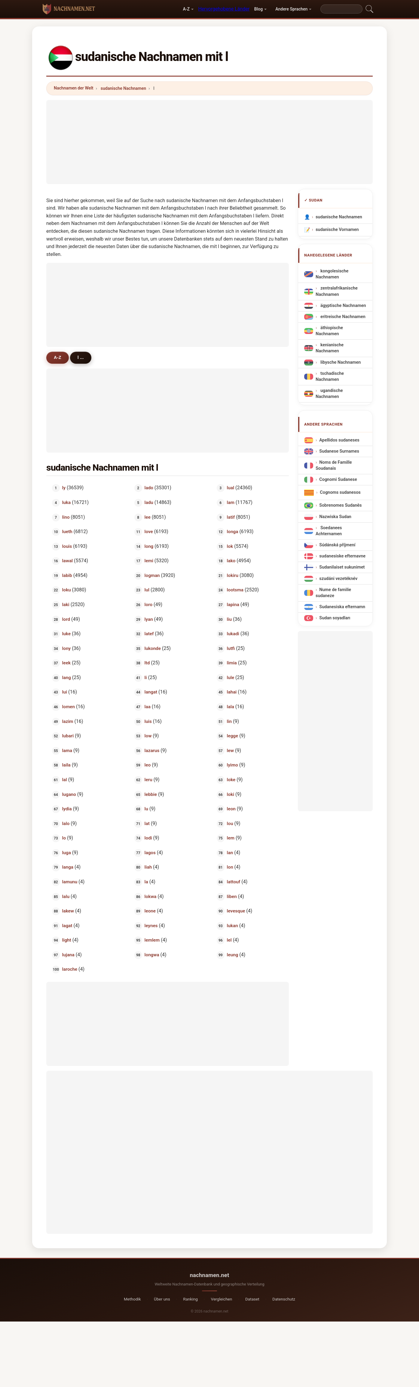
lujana (68, 954)
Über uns (162, 1299)
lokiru (232, 575)
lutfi (231, 648)
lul (147, 590)
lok (230, 546)
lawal (67, 560)
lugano (69, 794)
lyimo (232, 765)
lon (230, 867)
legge (232, 736)
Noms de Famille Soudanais (334, 465)
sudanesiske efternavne (342, 556)
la (146, 882)
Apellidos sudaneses (339, 439)
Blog (258, 9)
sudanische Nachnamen (123, 88)
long (149, 546)
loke (231, 779)
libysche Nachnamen (340, 362)
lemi (149, 560)
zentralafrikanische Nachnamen (337, 291)
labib (67, 575)
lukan (232, 925)
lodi (148, 838)
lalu (66, 896)
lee (148, 517)
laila (66, 765)
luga (66, 852)
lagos (150, 852)
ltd (147, 663)
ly (64, 487)
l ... (81, 357)
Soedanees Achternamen (329, 530)
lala (230, 706)
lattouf (233, 882)
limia (232, 663)
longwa (152, 954)
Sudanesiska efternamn (342, 606)
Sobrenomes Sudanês (340, 505)
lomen (68, 706)
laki (65, 604)
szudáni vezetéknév (338, 578)
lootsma (235, 590)
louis (67, 546)
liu (229, 619)
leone (150, 911)
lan (230, 852)
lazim (67, 721)
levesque (236, 911)
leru (148, 779)
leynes (151, 925)
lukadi (233, 633)
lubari (68, 736)
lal (64, 779)
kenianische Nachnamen (330, 348)
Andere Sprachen (291, 9)
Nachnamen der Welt (73, 88)
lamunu (70, 882)
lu (146, 809)
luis (148, 721)
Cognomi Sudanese (338, 479)
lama (67, 750)
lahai (232, 692)
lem (230, 838)
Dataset (252, 1299)
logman (152, 575)
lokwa (151, 896)
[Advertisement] (209, 142)
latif (231, 517)
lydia (67, 809)
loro (148, 604)
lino (66, 517)
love (149, 531)
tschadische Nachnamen (330, 376)
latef (149, 633)
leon (231, 809)
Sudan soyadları (334, 618)
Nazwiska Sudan (335, 516)
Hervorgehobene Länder (223, 9)
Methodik (132, 1299)
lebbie (151, 794)
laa (148, 706)
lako (231, 560)
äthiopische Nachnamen (329, 330)
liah (148, 867)
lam (230, 502)
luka (66, 502)
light (66, 940)
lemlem (152, 940)
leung (232, 954)
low (148, 736)
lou (230, 823)
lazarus (152, 750)
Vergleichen (221, 1299)
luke (66, 633)
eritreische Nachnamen (342, 316)
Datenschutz (283, 1299)
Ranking (190, 1299)
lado (149, 487)
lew (230, 750)
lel (229, 940)
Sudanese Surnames (339, 451)
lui (64, 692)
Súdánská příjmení (337, 545)
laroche (70, 969)
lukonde (153, 648)
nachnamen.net (209, 1275)
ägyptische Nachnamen (342, 305)
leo (148, 765)
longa (232, 531)
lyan (149, 619)
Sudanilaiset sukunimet (342, 567)
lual (230, 487)
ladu (149, 502)
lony (66, 648)
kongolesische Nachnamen (332, 274)
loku (66, 590)
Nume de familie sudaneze (333, 592)
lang (66, 677)
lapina (233, 604)
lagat (67, 925)
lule (230, 677)
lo (64, 838)
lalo (66, 823)
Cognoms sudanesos (340, 492)
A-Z (186, 9)
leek (66, 663)
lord (66, 619)
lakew (68, 911)
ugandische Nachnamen (329, 393)
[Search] (341, 9)
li (146, 677)
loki (230, 794)
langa (67, 867)
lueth (67, 531)
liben (232, 896)
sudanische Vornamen (337, 229)
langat (151, 692)
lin (229, 721)
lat (147, 823)
